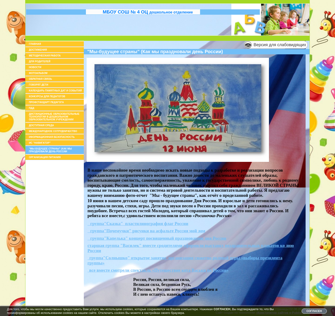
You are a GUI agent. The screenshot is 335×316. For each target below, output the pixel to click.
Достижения (38, 49)
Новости (35, 67)
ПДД (31, 108)
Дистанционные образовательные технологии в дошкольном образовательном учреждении (54, 116)
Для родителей (39, 61)
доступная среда (41, 125)
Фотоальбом (38, 73)
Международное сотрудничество (53, 131)
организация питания (45, 157)
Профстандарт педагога (46, 102)
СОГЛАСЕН (314, 311)
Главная (35, 43)
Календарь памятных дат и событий (55, 90)
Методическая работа (45, 55)
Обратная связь (40, 78)
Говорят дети (38, 84)
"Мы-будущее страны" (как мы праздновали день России (50, 150)
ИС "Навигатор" (40, 142)
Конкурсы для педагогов (47, 96)
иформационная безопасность (52, 136)
